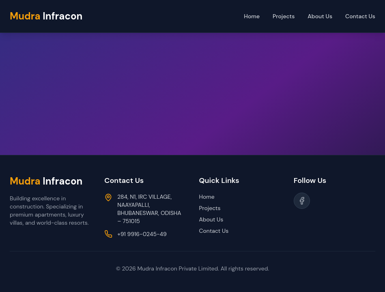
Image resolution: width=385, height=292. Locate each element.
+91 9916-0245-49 (142, 234)
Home (252, 16)
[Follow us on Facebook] (302, 201)
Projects (284, 16)
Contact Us (360, 16)
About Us (320, 16)
